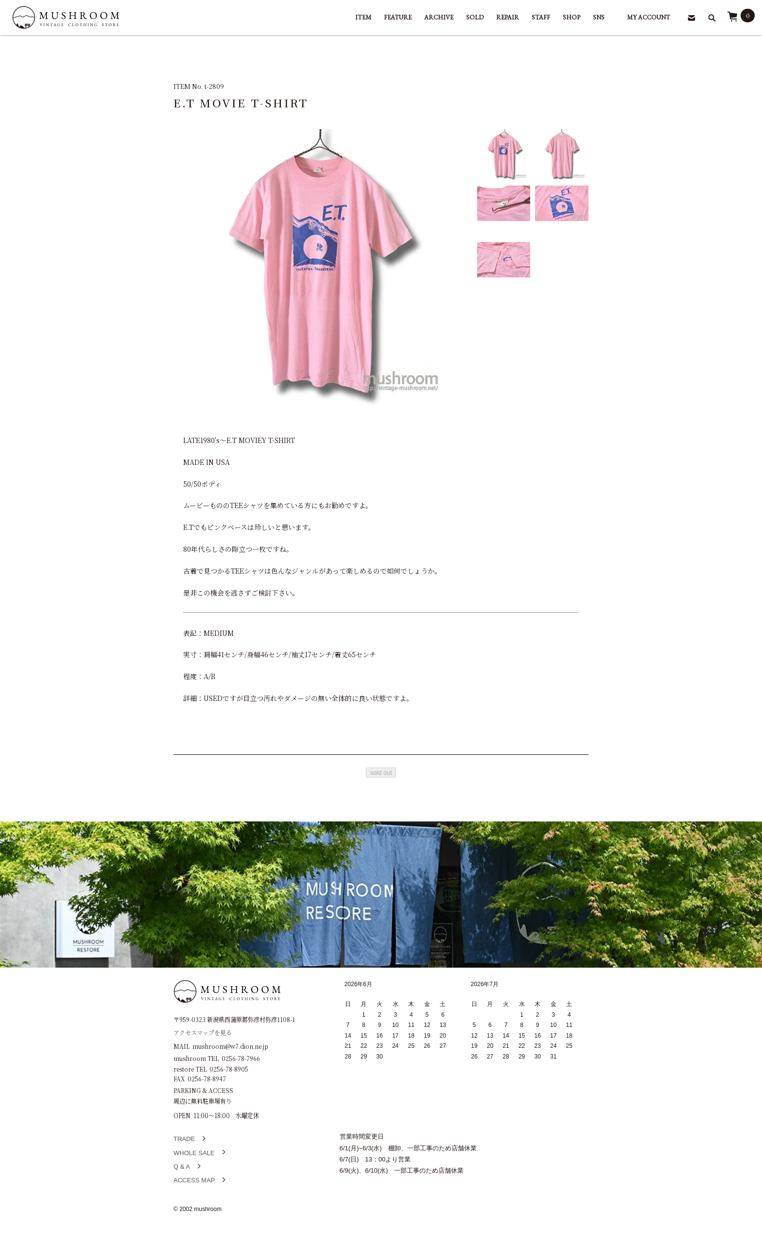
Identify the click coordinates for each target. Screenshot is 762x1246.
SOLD (475, 17)
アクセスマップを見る (202, 1032)
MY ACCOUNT (648, 17)
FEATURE (398, 17)
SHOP (571, 17)
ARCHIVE (438, 17)
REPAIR (507, 17)
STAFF (541, 17)
